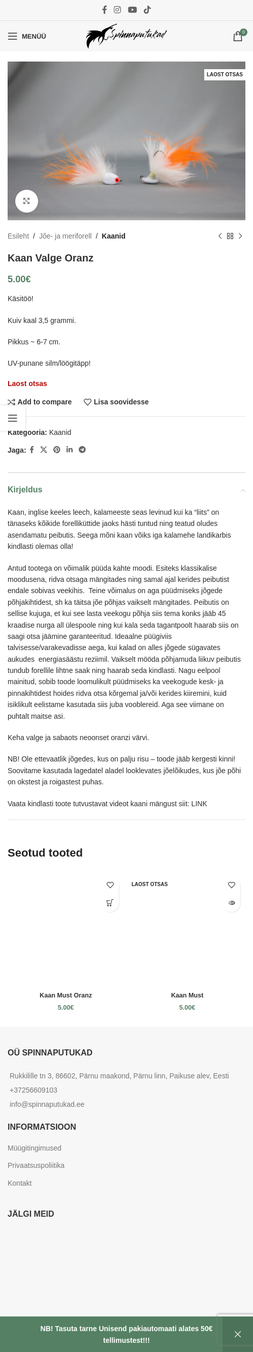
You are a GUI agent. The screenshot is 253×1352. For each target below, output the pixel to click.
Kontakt (19, 1183)
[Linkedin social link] (70, 450)
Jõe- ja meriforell (65, 236)
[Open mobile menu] (27, 36)
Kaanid (113, 236)
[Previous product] (220, 236)
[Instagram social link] (117, 10)
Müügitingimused (34, 1148)
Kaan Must (187, 995)
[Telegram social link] (82, 450)
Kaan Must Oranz (66, 995)
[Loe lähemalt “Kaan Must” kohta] (231, 903)
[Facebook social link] (104, 10)
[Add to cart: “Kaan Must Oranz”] (110, 903)
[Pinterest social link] (57, 450)
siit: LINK (193, 804)
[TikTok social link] (147, 10)
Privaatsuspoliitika (36, 1165)
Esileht (18, 236)
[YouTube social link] (132, 10)
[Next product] (240, 236)
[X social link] (43, 450)
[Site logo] (126, 36)
